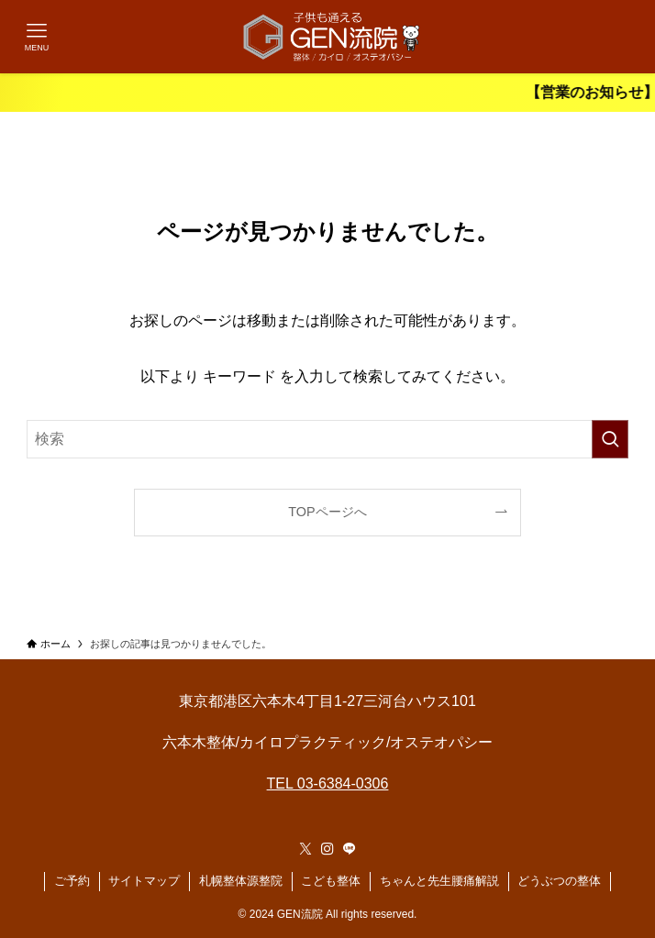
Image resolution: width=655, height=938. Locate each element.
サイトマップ (144, 881)
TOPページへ (327, 511)
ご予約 (72, 881)
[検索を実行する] (610, 439)
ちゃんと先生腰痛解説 (439, 881)
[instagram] (327, 849)
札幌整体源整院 (241, 881)
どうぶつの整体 (559, 881)
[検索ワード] (328, 439)
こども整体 (331, 881)
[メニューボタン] (36, 36)
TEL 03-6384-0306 (328, 783)
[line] (349, 849)
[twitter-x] (305, 849)
